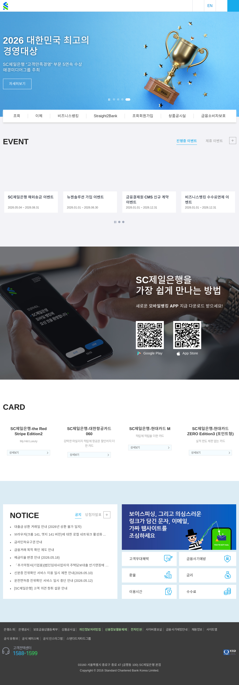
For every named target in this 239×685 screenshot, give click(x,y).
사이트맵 (211, 629)
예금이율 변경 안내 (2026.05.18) (37, 557)
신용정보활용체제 (116, 629)
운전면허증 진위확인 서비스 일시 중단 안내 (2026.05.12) (53, 581)
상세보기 (14, 452)
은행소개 (9, 629)
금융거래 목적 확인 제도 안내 (34, 550)
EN (209, 6)
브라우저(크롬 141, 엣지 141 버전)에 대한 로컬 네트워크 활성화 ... (60, 534)
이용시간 (151, 591)
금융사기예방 (209, 558)
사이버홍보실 (154, 629)
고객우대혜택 (151, 558)
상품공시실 (68, 629)
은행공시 (23, 629)
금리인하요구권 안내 (28, 542)
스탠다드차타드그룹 (79, 638)
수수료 (209, 591)
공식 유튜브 (11, 638)
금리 (209, 575)
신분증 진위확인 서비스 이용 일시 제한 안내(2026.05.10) (53, 573)
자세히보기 (17, 84)
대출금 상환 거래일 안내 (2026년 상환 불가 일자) (48, 527)
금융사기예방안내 (177, 629)
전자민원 (136, 629)
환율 (151, 575)
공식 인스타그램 (53, 638)
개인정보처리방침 (90, 629)
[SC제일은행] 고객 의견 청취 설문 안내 (41, 588)
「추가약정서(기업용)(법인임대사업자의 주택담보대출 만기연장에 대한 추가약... (62, 565)
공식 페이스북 (30, 638)
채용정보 (197, 629)
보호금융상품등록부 (45, 629)
